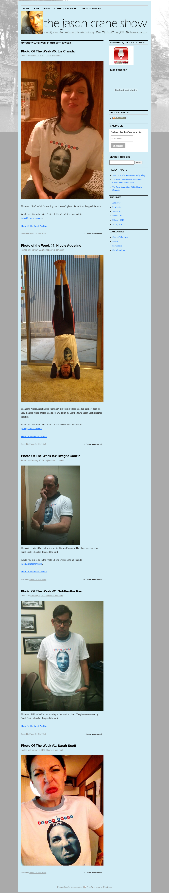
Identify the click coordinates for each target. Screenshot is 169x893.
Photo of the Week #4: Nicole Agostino (51, 245)
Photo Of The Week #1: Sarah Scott (48, 745)
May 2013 (116, 207)
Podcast (115, 241)
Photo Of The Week (37, 233)
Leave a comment (54, 56)
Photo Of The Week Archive (34, 226)
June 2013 (116, 203)
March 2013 (117, 216)
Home (26, 8)
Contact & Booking (65, 8)
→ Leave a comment (92, 233)
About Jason (42, 8)
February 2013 (118, 220)
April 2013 (116, 211)
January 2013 (117, 224)
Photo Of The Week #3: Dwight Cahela (51, 456)
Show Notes (117, 246)
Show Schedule (91, 8)
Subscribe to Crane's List (126, 132)
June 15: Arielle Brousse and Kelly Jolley (128, 175)
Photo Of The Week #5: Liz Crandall (48, 51)
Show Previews (118, 250)
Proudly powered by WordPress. (99, 887)
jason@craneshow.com (31, 218)
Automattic (77, 887)
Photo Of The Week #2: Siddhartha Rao (51, 591)
